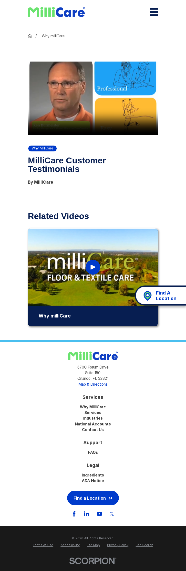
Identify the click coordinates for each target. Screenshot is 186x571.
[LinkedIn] (86, 514)
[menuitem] (43, 545)
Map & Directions (93, 384)
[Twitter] (111, 514)
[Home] (56, 12)
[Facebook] (74, 514)
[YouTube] (99, 514)
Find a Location (92, 498)
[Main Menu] (154, 12)
